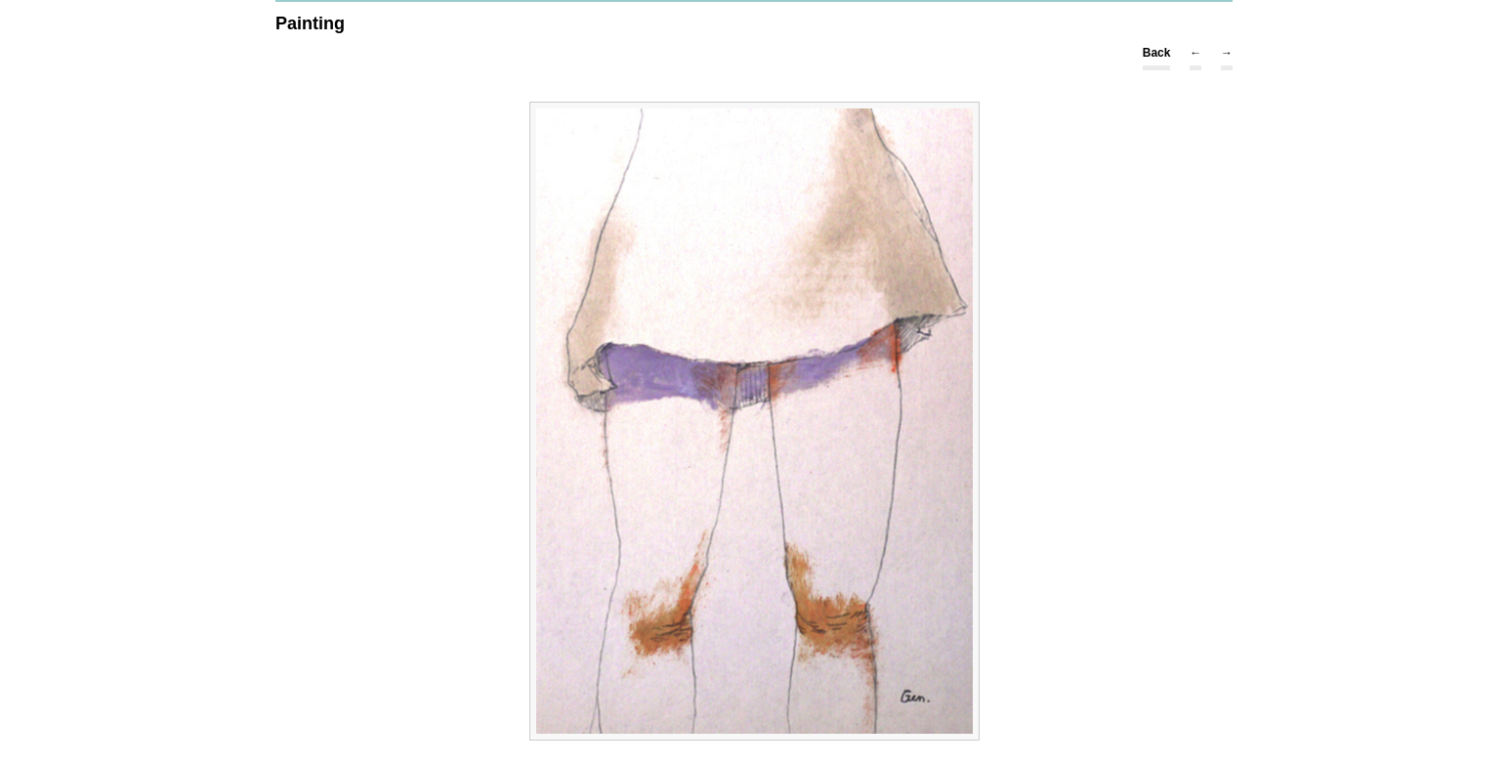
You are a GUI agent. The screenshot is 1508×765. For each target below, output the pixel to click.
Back (1157, 53)
